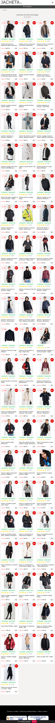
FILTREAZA (27, 6)
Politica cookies (42, 711)
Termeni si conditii (12, 711)
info (16, 48)
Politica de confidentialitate (28, 711)
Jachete (5, 10)
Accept (34, 721)
